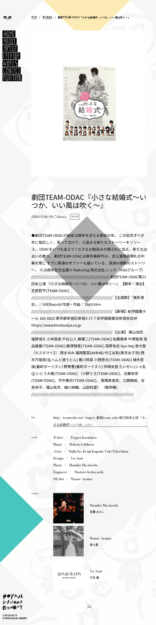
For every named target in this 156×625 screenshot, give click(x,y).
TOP (34, 17)
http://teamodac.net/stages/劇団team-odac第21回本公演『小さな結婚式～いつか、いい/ (99, 421)
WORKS (47, 17)
